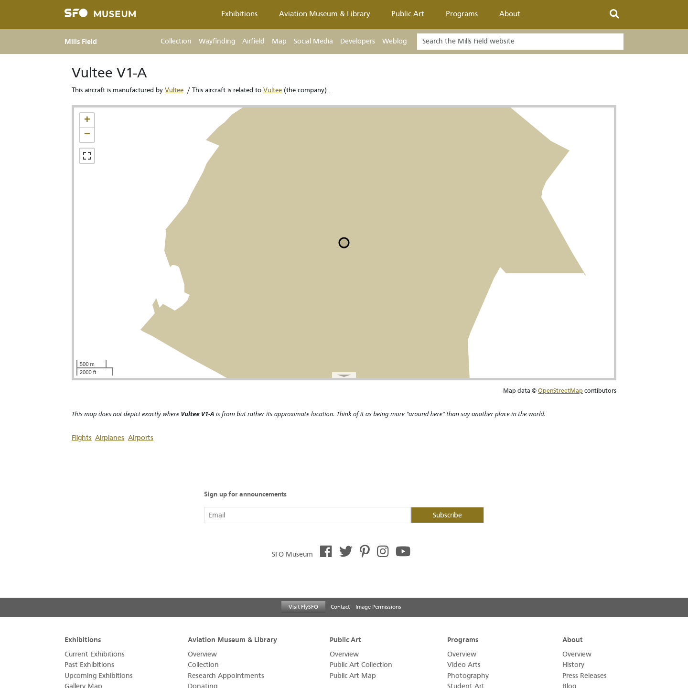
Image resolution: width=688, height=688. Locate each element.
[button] (87, 120)
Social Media (313, 41)
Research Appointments (226, 676)
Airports (140, 438)
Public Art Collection (361, 665)
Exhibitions (239, 14)
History (573, 665)
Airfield (253, 41)
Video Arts (464, 665)
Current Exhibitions (94, 654)
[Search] (520, 41)
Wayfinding (217, 41)
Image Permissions (378, 606)
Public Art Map (353, 676)
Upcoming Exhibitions (98, 676)
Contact (340, 606)
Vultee (174, 90)
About (509, 14)
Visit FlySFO (303, 606)
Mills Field (80, 41)
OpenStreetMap (560, 390)
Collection (176, 41)
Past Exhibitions (89, 665)
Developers (357, 41)
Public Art (407, 14)
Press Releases (584, 676)
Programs (462, 14)
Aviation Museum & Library (324, 14)
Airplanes (109, 438)
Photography (468, 676)
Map (279, 41)
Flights (82, 438)
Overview (202, 654)
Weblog (394, 41)
